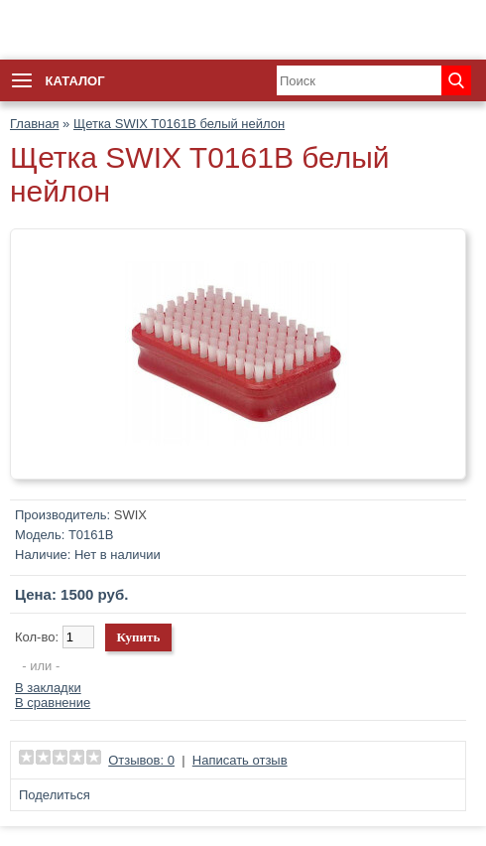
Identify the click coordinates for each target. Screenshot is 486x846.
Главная (34, 123)
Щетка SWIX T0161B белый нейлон (179, 123)
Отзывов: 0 (141, 760)
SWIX (130, 514)
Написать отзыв (240, 760)
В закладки (48, 687)
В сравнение (52, 702)
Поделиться (54, 794)
